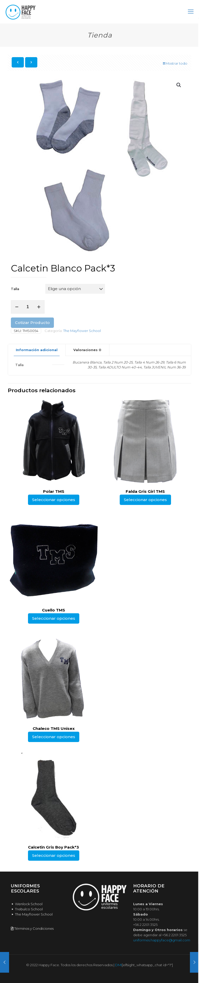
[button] (179, 85)
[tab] (37, 350)
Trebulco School (27, 909)
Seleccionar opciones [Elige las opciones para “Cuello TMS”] (53, 618)
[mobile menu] (190, 11)
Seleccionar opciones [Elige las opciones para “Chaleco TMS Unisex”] (53, 736)
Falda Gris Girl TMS (145, 491)
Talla (15, 289)
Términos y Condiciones (32, 928)
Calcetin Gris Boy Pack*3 (53, 847)
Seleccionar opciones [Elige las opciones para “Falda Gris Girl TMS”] (145, 499)
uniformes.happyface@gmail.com (161, 940)
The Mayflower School (82, 331)
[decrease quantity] (16, 306)
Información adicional (37, 350)
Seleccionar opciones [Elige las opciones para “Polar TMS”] (53, 499)
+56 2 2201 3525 (145, 924)
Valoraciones (87, 350)
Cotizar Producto (32, 322)
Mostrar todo (174, 63)
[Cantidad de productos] (28, 307)
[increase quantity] (38, 306)
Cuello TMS (53, 610)
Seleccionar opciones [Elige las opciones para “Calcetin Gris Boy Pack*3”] (53, 855)
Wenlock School (26, 904)
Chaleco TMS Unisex (54, 728)
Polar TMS (53, 491)
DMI (118, 965)
